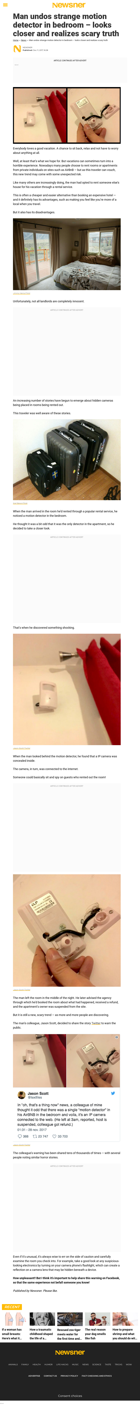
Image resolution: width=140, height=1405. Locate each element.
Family (25, 1364)
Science (96, 1364)
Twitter (96, 1023)
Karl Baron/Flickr (20, 503)
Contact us (50, 1376)
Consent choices (70, 1396)
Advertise (34, 1376)
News (23, 40)
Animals (13, 1364)
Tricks (118, 1364)
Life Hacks (62, 1364)
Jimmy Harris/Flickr (21, 293)
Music (75, 1364)
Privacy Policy (69, 1376)
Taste (108, 1364)
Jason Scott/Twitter (21, 748)
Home (15, 40)
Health (37, 1364)
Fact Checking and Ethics (97, 1376)
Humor (48, 1364)
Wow (129, 1364)
